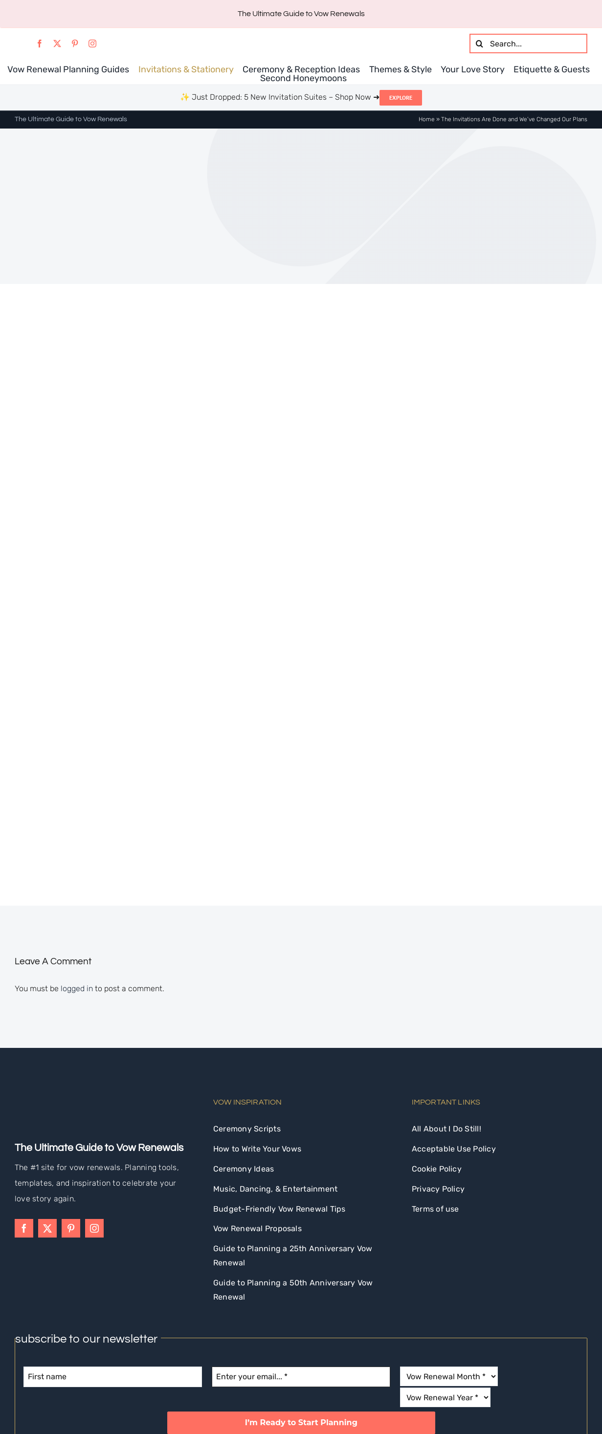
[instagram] (92, 43)
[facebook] (40, 43)
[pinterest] (75, 43)
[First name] (112, 1271)
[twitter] (57, 43)
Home (427, 119)
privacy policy (384, 1342)
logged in (77, 883)
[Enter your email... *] (301, 1271)
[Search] (479, 43)
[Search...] (528, 43)
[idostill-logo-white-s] (41, 985)
